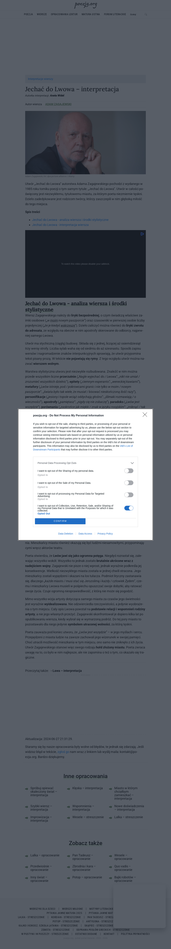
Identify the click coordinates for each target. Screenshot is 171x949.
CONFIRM (60, 521)
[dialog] (85, 474)
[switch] (128, 470)
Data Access (85, 533)
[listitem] (85, 463)
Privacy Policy (105, 533)
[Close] (146, 415)
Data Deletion (65, 533)
